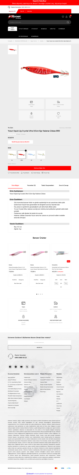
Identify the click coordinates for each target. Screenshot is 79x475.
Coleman (59, 379)
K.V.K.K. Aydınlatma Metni (14, 382)
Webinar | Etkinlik (28, 387)
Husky (58, 396)
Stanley (58, 398)
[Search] (39, 22)
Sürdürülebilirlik (28, 391)
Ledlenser (59, 403)
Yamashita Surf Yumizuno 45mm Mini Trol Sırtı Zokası (60, 268)
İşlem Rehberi (11, 377)
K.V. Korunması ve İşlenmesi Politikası (15, 385)
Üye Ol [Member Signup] (22, 11)
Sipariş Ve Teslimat (45, 377)
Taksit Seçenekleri (47, 185)
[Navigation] (12, 29)
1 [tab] (36, 294)
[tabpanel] (18, 264)
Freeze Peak (60, 389)
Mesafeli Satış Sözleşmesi (15, 395)
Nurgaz (58, 410)
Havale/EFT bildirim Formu (47, 379)
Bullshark (59, 384)
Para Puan (43, 391)
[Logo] (14, 16)
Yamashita (54, 265)
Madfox (58, 382)
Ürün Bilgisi (15, 185)
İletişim (26, 401)
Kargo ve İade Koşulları (46, 384)
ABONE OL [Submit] (39, 347)
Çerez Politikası (12, 379)
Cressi (58, 408)
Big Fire (58, 391)
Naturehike (59, 377)
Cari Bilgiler (27, 398)
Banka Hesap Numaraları (46, 387)
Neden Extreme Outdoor (30, 379)
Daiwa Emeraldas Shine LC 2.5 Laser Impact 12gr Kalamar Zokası (39, 268)
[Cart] (70, 17)
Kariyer (26, 389)
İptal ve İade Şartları (45, 389)
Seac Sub (59, 406)
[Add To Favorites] (13, 173)
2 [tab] (38, 294)
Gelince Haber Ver (39, 168)
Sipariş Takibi (43, 382)
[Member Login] (66, 17)
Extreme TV (27, 384)
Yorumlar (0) (31, 185)
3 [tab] (40, 294)
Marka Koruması (28, 396)
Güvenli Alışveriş (12, 400)
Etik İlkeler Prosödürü (13, 391)
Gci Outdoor (60, 394)
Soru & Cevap (63, 185)
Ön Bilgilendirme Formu (14, 393)
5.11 (57, 401)
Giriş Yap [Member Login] (29, 11)
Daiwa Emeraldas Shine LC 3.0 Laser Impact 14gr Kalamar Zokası (17, 268)
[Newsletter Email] (39, 342)
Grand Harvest (60, 387)
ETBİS (25, 394)
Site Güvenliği (11, 407)
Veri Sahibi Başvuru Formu (15, 388)
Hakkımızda (27, 377)
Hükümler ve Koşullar (13, 405)
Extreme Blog (27, 382)
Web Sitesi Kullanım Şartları (15, 398)
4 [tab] (42, 294)
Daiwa (10, 265)
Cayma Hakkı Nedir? (13, 403)
